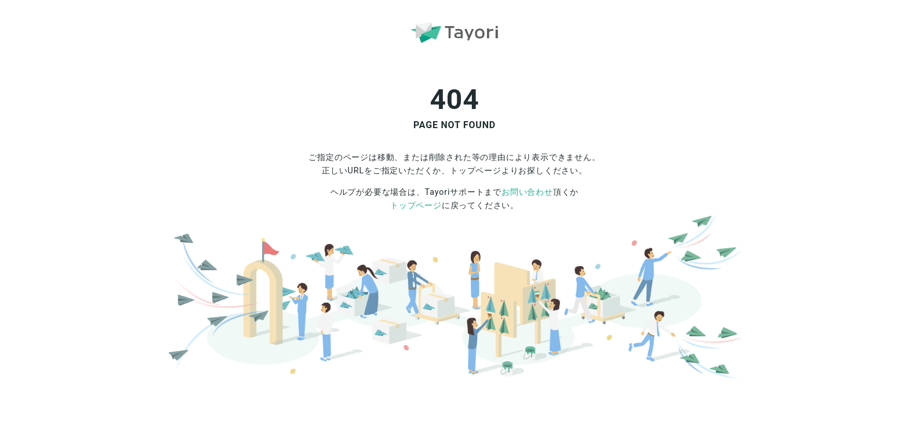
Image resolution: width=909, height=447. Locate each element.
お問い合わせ (527, 192)
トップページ (416, 205)
